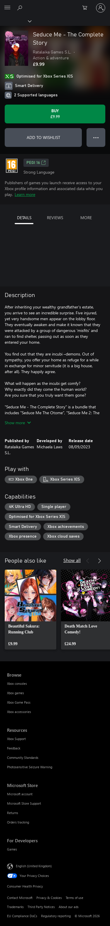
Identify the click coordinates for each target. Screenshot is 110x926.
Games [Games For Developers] (12, 849)
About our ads (69, 907)
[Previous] (88, 561)
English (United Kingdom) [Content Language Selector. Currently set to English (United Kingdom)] (34, 866)
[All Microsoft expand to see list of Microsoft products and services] (7, 8)
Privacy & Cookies (49, 898)
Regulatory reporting (56, 916)
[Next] (99, 561)
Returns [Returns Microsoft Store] (12, 813)
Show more (18, 422)
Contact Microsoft (20, 898)
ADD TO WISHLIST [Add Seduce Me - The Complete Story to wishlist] (43, 137)
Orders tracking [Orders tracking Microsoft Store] (18, 822)
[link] (30, 610)
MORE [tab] (86, 217)
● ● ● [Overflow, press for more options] (96, 137)
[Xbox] (15, 21)
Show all (72, 560)
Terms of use (74, 898)
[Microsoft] (55, 4)
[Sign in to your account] (101, 8)
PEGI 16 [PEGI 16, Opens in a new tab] (36, 162)
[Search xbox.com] (21, 7)
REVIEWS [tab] (55, 217)
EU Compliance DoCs (22, 916)
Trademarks (15, 907)
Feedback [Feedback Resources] (13, 748)
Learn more (25, 194)
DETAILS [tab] (24, 217)
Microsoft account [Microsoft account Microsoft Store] (20, 794)
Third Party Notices (41, 907)
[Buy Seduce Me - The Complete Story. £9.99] (55, 114)
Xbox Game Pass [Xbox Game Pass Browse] (19, 702)
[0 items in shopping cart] (86, 8)
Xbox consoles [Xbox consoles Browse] (17, 683)
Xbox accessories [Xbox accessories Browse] (19, 712)
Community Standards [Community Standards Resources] (22, 757)
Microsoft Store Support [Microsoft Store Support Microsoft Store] (24, 803)
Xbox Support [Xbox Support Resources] (16, 739)
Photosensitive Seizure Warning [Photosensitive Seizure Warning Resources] (29, 767)
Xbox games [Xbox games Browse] (15, 693)
